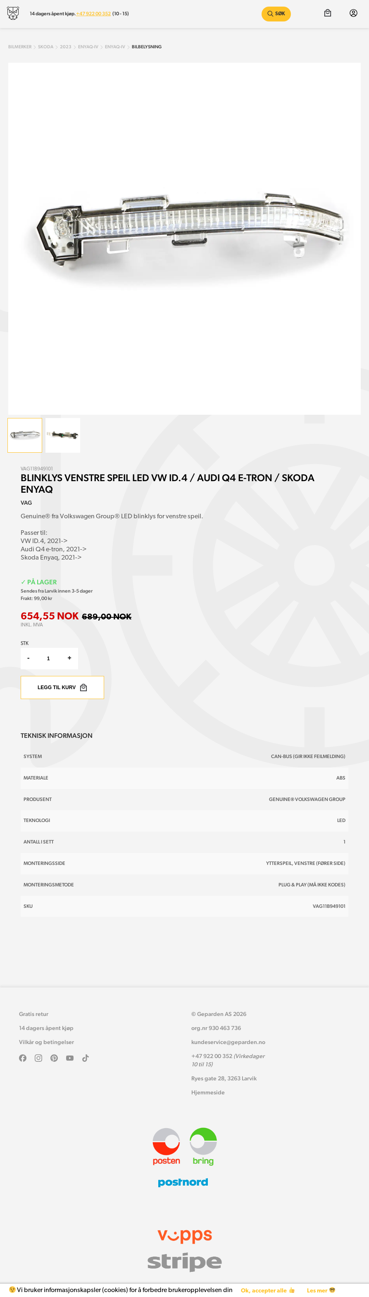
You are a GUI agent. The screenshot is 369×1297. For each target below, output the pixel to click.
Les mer (321, 1290)
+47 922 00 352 (93, 14)
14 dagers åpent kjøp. (53, 14)
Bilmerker (19, 47)
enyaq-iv (88, 47)
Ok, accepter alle (267, 1290)
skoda (45, 47)
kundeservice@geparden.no (228, 1042)
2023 (65, 47)
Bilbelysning (147, 47)
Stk (25, 643)
